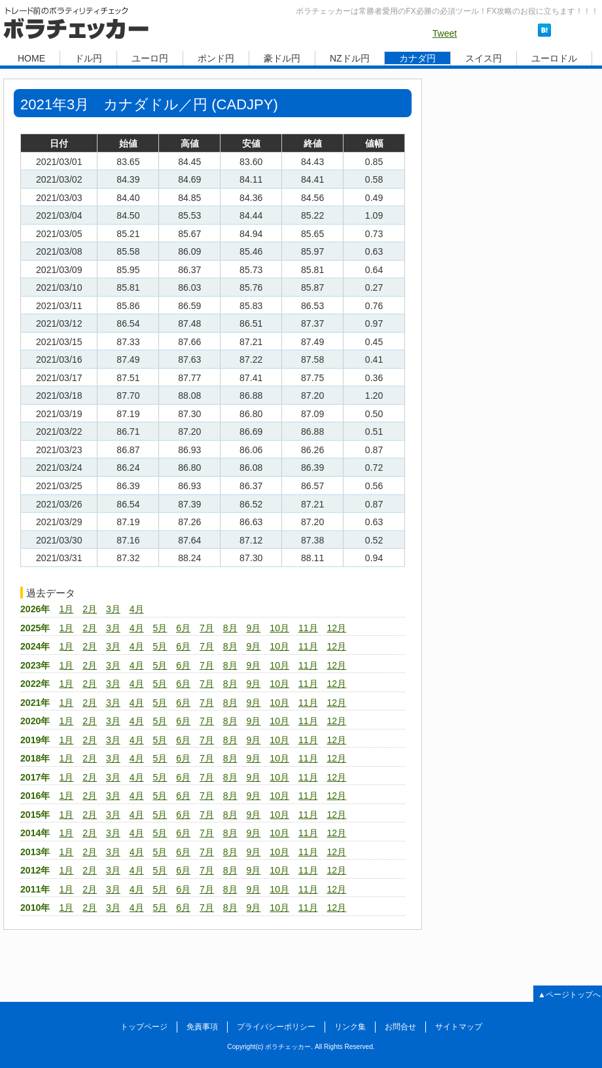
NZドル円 (350, 58)
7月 (207, 628)
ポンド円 (216, 58)
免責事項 (202, 1026)
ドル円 (88, 58)
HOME (31, 58)
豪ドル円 (282, 58)
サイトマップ (458, 1026)
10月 (279, 628)
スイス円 (483, 58)
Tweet (445, 33)
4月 (137, 609)
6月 (183, 628)
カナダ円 (417, 58)
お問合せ (400, 1026)
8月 (230, 628)
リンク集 (350, 1026)
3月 (113, 609)
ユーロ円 (150, 58)
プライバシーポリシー (276, 1026)
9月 (254, 628)
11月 (308, 628)
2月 (89, 609)
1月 (66, 609)
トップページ (144, 1026)
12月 (336, 628)
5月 (159, 628)
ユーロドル (554, 58)
